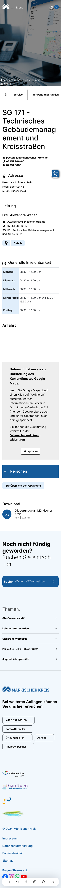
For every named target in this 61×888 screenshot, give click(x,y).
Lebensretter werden (15, 628)
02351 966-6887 (14, 225)
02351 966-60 (13, 161)
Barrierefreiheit (12, 853)
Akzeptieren (30, 451)
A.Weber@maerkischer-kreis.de (23, 221)
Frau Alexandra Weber (19, 215)
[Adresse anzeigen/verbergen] (6, 243)
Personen (18, 471)
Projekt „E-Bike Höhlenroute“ (20, 648)
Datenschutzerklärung (17, 845)
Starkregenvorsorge (14, 638)
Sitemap (7, 860)
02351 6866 (11, 165)
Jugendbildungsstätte (15, 659)
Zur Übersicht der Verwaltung (23, 485)
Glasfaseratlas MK (13, 618)
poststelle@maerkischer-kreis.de (25, 157)
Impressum (10, 838)
